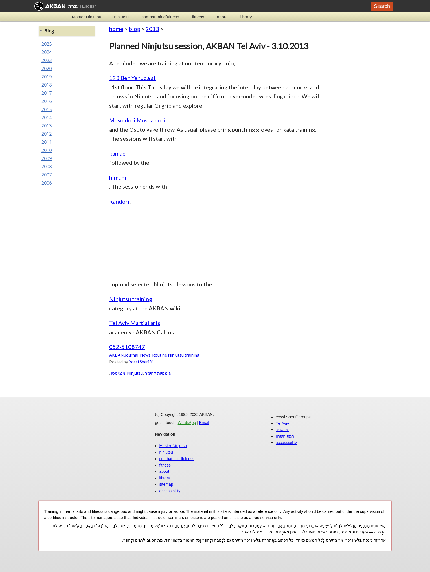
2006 (46, 183)
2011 (46, 142)
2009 (46, 158)
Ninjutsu (135, 373)
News (145, 354)
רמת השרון (285, 436)
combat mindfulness (160, 16)
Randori (119, 201)
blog (134, 28)
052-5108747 (127, 346)
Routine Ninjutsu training (175, 354)
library (246, 16)
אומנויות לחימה (158, 373)
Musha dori (151, 120)
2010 (46, 150)
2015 (46, 109)
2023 (46, 60)
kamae (117, 153)
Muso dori (122, 120)
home (116, 28)
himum (117, 177)
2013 (152, 28)
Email (204, 422)
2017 (46, 93)
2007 (46, 175)
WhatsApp (187, 422)
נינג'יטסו (118, 373)
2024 (46, 52)
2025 (46, 44)
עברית (73, 6)
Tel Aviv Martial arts (134, 322)
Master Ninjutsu (86, 16)
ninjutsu (121, 16)
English (89, 6)
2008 (46, 167)
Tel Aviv (282, 423)
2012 (46, 134)
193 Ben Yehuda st (132, 77)
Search (382, 6)
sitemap (166, 484)
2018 (46, 85)
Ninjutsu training (130, 298)
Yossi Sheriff (141, 361)
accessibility (170, 491)
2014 (46, 117)
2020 (46, 68)
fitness (198, 16)
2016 (46, 101)
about (222, 16)
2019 (46, 77)
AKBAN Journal (123, 354)
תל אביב (282, 429)
